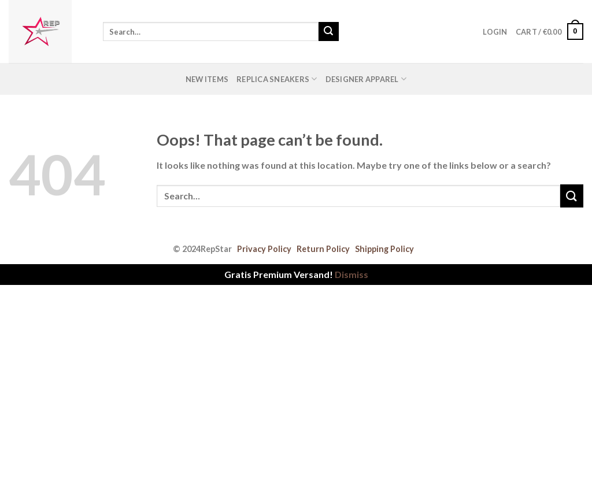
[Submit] (328, 32)
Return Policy (323, 249)
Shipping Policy (384, 249)
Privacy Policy (264, 249)
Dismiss (351, 274)
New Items (207, 79)
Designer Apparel (366, 78)
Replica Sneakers (276, 78)
